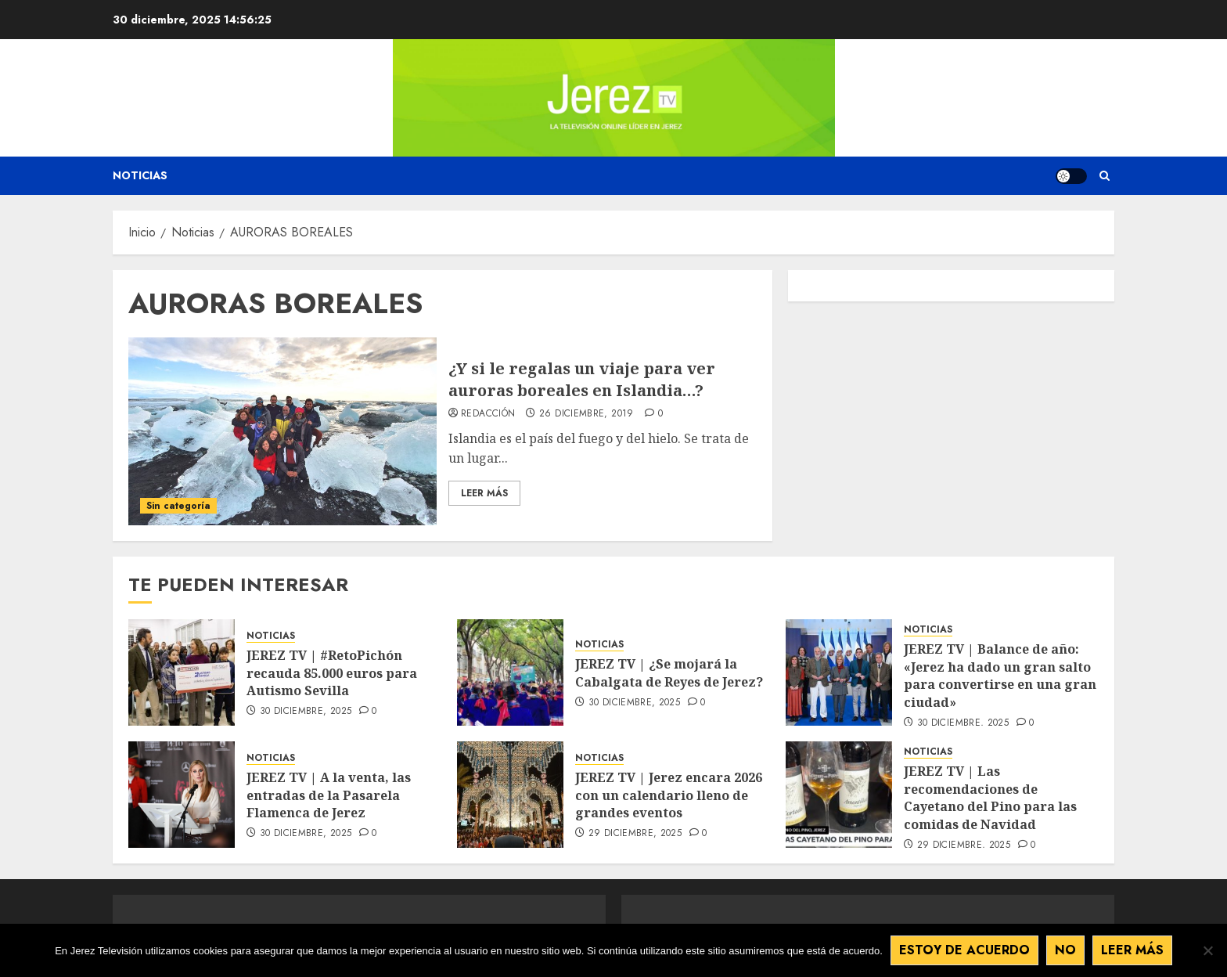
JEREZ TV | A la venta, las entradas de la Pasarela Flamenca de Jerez (328, 795)
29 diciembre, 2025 (635, 833)
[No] (1207, 950)
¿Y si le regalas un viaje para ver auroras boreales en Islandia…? (581, 379)
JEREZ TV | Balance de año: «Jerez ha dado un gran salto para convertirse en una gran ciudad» (1000, 675)
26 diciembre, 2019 (586, 414)
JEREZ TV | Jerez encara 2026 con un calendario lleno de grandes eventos (668, 795)
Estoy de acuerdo (964, 950)
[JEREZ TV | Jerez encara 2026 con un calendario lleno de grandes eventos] (510, 794)
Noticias (140, 175)
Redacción (488, 414)
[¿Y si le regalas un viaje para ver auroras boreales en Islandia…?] (282, 431)
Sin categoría (178, 506)
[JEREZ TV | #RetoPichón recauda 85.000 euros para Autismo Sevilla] (181, 672)
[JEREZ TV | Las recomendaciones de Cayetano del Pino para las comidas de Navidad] (839, 794)
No (1065, 950)
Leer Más (484, 493)
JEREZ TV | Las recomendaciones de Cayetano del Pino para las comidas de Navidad (990, 797)
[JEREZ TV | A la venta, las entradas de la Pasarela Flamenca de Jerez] (181, 794)
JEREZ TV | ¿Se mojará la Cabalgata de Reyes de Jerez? (669, 672)
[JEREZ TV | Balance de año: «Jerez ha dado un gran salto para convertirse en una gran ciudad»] (839, 672)
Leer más (1132, 950)
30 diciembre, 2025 (305, 711)
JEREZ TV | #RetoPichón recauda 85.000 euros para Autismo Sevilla (331, 673)
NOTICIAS (270, 636)
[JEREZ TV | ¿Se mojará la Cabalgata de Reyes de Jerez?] (510, 672)
